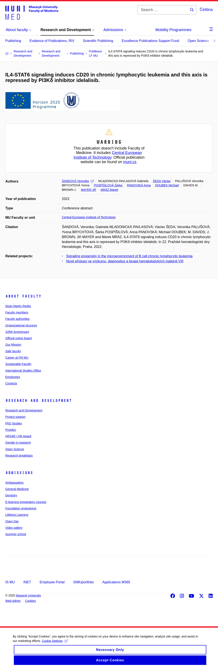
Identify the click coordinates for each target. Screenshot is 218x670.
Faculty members (16, 312)
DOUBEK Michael (167, 185)
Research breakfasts (19, 455)
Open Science (198, 41)
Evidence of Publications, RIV (52, 41)
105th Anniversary (17, 332)
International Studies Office (23, 370)
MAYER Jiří (88, 189)
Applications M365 (116, 582)
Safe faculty (13, 351)
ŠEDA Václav (161, 181)
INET (27, 582)
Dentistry (11, 495)
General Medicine (17, 489)
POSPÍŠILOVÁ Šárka (108, 185)
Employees (12, 377)
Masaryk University (28, 595)
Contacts (11, 383)
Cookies (30, 600)
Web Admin (12, 600)
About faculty (23, 296)
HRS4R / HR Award (18, 436)
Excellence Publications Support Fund (150, 41)
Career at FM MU (16, 357)
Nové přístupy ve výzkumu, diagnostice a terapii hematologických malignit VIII (124, 261)
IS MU (10, 582)
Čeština (206, 9)
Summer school (15, 534)
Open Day (12, 521)
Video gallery (14, 527)
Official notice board (18, 338)
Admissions (19, 472)
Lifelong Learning (16, 514)
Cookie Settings (55, 644)
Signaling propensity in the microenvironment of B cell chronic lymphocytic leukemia (129, 256)
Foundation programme (20, 508)
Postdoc (10, 429)
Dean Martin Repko (18, 306)
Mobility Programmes (173, 30)
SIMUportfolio (83, 582)
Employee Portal (52, 582)
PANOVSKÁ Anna (139, 185)
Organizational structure (21, 325)
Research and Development (38, 400)
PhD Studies (13, 423)
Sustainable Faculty (18, 364)
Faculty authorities (17, 319)
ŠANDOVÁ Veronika (78, 181)
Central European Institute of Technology (108, 155)
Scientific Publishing (98, 41)
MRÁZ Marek (109, 189)
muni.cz (129, 162)
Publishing (13, 41)
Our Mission (13, 344)
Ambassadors (14, 482)
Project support (15, 416)
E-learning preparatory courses (25, 502)
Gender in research (18, 442)
